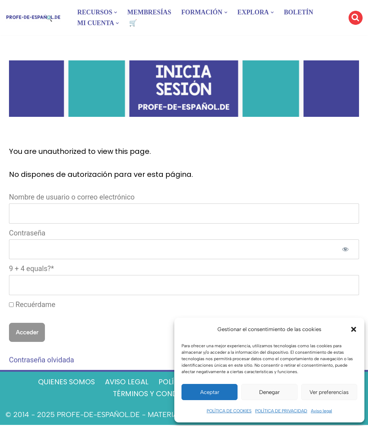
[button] (353, 329)
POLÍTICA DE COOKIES (229, 410)
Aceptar (209, 392)
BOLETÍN (299, 12)
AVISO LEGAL (126, 383)
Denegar (269, 392)
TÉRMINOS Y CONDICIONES (158, 395)
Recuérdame (32, 305)
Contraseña (27, 233)
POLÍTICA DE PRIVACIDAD (281, 410)
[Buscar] (356, 18)
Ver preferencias (329, 392)
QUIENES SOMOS (65, 383)
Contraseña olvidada (41, 361)
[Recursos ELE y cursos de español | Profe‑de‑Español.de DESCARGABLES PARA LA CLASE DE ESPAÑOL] (33, 17)
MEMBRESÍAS (150, 12)
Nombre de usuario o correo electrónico (72, 197)
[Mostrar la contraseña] (345, 250)
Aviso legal (321, 410)
